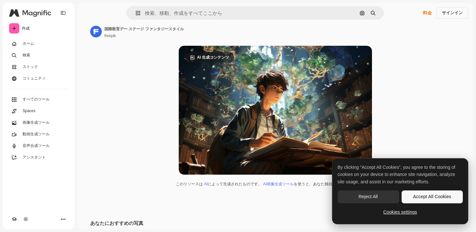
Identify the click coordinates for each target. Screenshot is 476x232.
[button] (135, 13)
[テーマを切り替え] (26, 219)
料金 (427, 12)
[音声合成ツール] (38, 146)
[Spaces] (38, 111)
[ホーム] (38, 44)
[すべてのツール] (38, 99)
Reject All (368, 196)
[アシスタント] (38, 157)
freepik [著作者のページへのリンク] (110, 36)
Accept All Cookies (432, 196)
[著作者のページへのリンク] (96, 31)
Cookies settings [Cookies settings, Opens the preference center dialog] (400, 212)
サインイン (452, 12)
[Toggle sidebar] (63, 13)
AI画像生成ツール (278, 184)
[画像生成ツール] (38, 123)
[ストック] (38, 67)
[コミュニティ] (38, 78)
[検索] (38, 55)
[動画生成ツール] (38, 134)
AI (206, 184)
